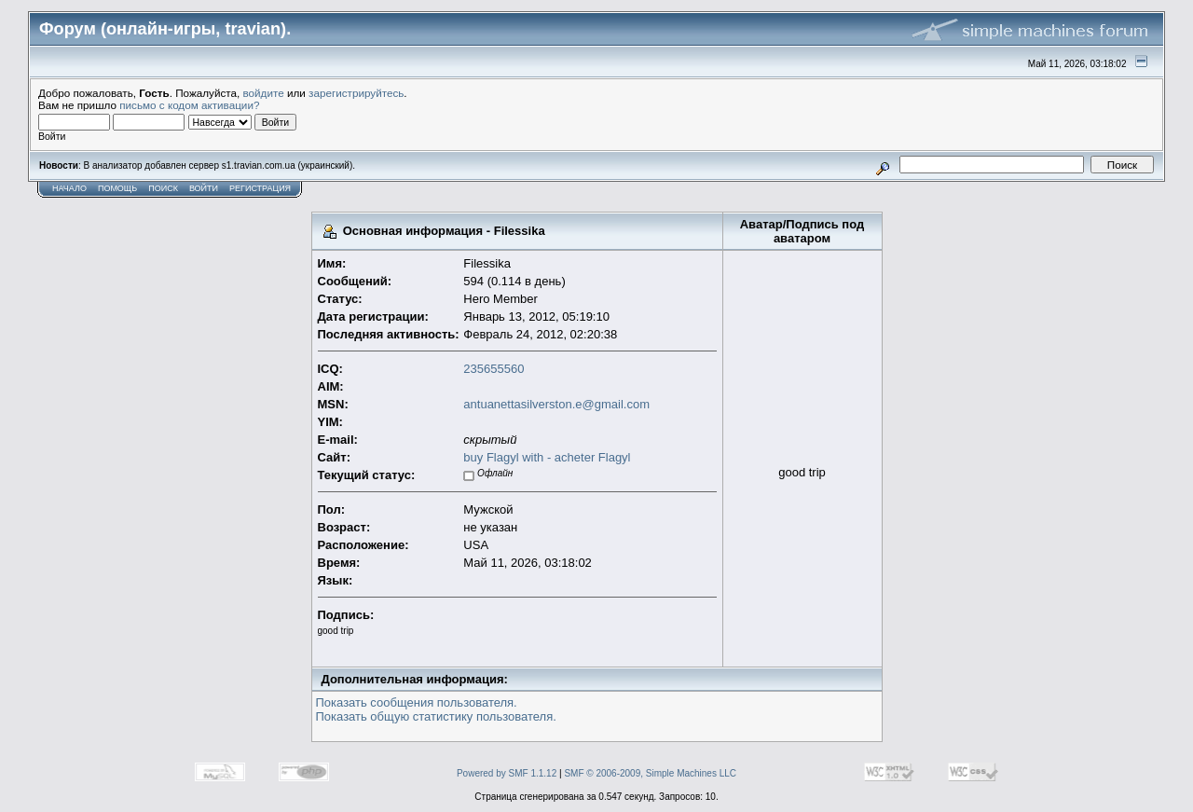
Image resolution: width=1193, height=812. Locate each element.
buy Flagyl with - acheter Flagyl (546, 457)
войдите (263, 93)
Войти (203, 188)
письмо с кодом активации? (189, 105)
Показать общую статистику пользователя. (436, 716)
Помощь (117, 188)
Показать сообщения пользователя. (416, 702)
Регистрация (260, 188)
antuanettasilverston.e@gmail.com (556, 404)
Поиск (163, 188)
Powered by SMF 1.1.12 (506, 773)
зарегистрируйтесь (356, 93)
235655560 (493, 369)
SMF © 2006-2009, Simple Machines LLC (650, 773)
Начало (69, 188)
